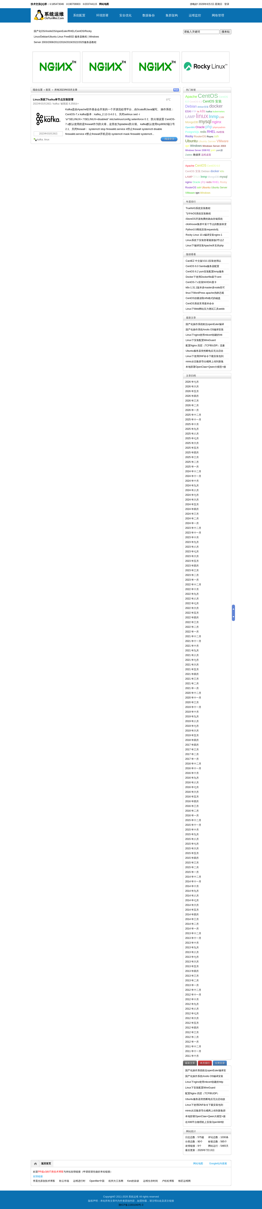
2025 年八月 (192, 433)
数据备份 (148, 15)
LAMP (190, 117)
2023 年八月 (192, 546)
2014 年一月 (192, 928)
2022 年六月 (192, 608)
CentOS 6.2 (196, 101)
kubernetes (219, 111)
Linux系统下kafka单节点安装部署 (53, 99)
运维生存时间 (150, 1180)
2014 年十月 (192, 886)
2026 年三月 (192, 400)
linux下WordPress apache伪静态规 (205, 292)
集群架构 (172, 15)
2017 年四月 (192, 744)
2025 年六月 (192, 443)
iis (198, 111)
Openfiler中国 (96, 1180)
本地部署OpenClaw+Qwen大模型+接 (206, 366)
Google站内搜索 (218, 1163)
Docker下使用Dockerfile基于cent (203, 276)
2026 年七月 (192, 381)
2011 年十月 (192, 1055)
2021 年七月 (192, 660)
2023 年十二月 (193, 528)
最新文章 (190, 1063)
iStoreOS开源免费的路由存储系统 (204, 218)
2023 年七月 (192, 551)
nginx (216, 122)
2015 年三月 (192, 862)
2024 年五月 (192, 504)
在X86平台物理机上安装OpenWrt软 (204, 1122)
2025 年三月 (192, 457)
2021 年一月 (192, 688)
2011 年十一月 (193, 1051)
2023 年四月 (192, 565)
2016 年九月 (192, 777)
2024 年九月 (192, 485)
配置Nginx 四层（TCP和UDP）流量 (205, 345)
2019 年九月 (192, 716)
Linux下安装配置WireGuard (201, 340)
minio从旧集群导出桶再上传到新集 (205, 361)
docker (216, 106)
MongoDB (191, 122)
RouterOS (200, 136)
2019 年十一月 (193, 707)
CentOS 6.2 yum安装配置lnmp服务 (205, 271)
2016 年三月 (192, 806)
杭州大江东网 (115, 1180)
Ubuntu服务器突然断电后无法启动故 (205, 1099)
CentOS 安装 (212, 101)
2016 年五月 (192, 796)
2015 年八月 (192, 839)
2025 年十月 (192, 424)
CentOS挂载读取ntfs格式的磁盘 (203, 298)
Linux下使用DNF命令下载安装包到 (205, 356)
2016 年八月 (192, 782)
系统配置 (79, 15)
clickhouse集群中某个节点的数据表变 (206, 224)
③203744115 (89, 4)
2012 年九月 (192, 1004)
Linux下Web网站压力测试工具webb (205, 308)
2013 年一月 (192, 985)
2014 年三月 (192, 919)
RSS (176, 89)
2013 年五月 (192, 966)
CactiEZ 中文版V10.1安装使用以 (203, 260)
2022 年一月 (192, 631)
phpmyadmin (219, 127)
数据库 (197, 154)
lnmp (214, 116)
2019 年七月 (192, 725)
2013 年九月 (192, 947)
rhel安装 (220, 132)
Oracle (200, 127)
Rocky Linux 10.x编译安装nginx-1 (204, 234)
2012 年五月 (192, 1022)
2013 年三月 (192, 975)
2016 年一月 (192, 815)
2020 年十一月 (193, 697)
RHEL (211, 131)
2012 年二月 (192, 1037)
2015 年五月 (192, 853)
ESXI (188, 111)
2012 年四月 (192, 1027)
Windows (196, 145)
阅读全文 (169, 139)
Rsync (210, 136)
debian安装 (203, 107)
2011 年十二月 (193, 1046)
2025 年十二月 (193, 414)
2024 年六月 (192, 499)
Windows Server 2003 (214, 145)
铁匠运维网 (184, 1180)
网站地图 (198, 1163)
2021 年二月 (192, 683)
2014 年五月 (192, 909)
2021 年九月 (192, 650)
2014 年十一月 (193, 881)
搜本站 (226, 31)
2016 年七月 (192, 787)
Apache (191, 96)
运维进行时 (79, 1180)
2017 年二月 (192, 754)
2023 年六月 (192, 556)
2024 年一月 (192, 523)
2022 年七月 (192, 603)
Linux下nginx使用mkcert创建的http (204, 1081)
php (208, 126)
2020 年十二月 (193, 693)
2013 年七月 (192, 956)
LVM (221, 117)
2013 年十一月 (193, 938)
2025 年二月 (192, 462)
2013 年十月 (192, 942)
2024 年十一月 (193, 476)
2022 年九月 (192, 594)
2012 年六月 (192, 1018)
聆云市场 (64, 1180)
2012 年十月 (192, 999)
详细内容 (75, 84)
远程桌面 (206, 154)
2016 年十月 (192, 773)
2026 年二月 (192, 405)
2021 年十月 (192, 645)
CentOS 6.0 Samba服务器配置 (202, 266)
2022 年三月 (192, 622)
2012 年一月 (192, 1041)
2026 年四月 (192, 396)
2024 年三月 (192, 513)
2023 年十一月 (193, 532)
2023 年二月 (192, 575)
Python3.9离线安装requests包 (202, 229)
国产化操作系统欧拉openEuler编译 (205, 324)
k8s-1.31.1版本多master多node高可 (205, 287)
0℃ (168, 99)
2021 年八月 (192, 655)
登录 (226, 4)
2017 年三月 (192, 749)
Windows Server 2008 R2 (197, 150)
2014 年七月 (192, 900)
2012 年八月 (192, 1008)
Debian (191, 106)
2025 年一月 (192, 466)
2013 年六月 (192, 961)
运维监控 (195, 15)
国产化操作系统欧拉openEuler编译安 (205, 1070)
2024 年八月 (192, 490)
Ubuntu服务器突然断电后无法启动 (204, 350)
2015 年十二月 (193, 820)
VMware (222, 141)
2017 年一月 (192, 758)
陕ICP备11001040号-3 (131, 1204)
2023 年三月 (192, 570)
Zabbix (188, 154)
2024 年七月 (192, 495)
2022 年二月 (192, 627)
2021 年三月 (192, 678)
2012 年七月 (192, 1013)
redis (203, 131)
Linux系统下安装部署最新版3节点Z (205, 240)
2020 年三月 (192, 702)
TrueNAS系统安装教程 (198, 208)
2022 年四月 (192, 617)
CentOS (208, 96)
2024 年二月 (192, 518)
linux (46, 139)
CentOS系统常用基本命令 (200, 303)
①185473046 (56, 4)
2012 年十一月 (193, 994)
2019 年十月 (192, 711)
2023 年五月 (192, 561)
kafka (56, 103)
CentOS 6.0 (213, 165)
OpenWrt (190, 127)
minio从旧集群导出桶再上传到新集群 (205, 1110)
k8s (203, 111)
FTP (194, 111)
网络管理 (218, 15)
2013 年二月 (192, 980)
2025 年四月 (192, 452)
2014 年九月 (192, 890)
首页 (48, 89)
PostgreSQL (192, 132)
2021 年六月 (192, 664)
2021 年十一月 (193, 641)
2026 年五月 (192, 391)
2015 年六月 (192, 848)
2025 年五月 (192, 447)
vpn (187, 145)
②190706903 (73, 4)
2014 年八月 (192, 895)
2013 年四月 (192, 971)
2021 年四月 (192, 674)
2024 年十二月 (193, 471)
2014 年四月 (192, 914)
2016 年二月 (192, 810)
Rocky (189, 136)
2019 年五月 (192, 735)
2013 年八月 (192, 952)
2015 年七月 (192, 843)
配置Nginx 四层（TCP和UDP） (202, 1093)
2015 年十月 (192, 829)
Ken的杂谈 (133, 1180)
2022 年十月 (192, 589)
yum (213, 150)
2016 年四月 (192, 801)
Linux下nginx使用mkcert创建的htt (204, 334)
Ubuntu (191, 141)
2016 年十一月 (193, 768)
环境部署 (102, 15)
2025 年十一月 (193, 419)
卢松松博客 (168, 1180)
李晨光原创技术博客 (44, 1180)
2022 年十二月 (193, 584)
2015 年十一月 (193, 824)
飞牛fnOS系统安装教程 (198, 213)
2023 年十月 (192, 537)
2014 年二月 (192, 923)
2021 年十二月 (193, 636)
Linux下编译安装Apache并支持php (205, 245)
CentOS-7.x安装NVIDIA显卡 (201, 282)
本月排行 (205, 1063)
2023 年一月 (192, 579)
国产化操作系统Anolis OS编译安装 (205, 329)
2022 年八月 (192, 598)
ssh (216, 136)
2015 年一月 (192, 872)
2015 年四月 (192, 857)
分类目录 (220, 1063)
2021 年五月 (192, 669)
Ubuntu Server (207, 141)
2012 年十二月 (193, 989)
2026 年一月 (192, 410)
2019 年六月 (192, 730)
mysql (205, 121)
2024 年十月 (192, 480)
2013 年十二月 (193, 933)
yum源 (219, 150)
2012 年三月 (192, 1032)
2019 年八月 (192, 721)
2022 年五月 (192, 612)
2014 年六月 (192, 905)
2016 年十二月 (193, 763)
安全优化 (125, 15)
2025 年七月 (192, 438)
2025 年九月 (192, 429)
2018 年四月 (192, 740)
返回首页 (46, 1163)
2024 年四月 (192, 509)
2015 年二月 (192, 867)
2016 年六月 (192, 791)
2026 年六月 (192, 386)
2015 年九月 (192, 834)
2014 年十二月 (193, 876)
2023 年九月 (192, 542)
